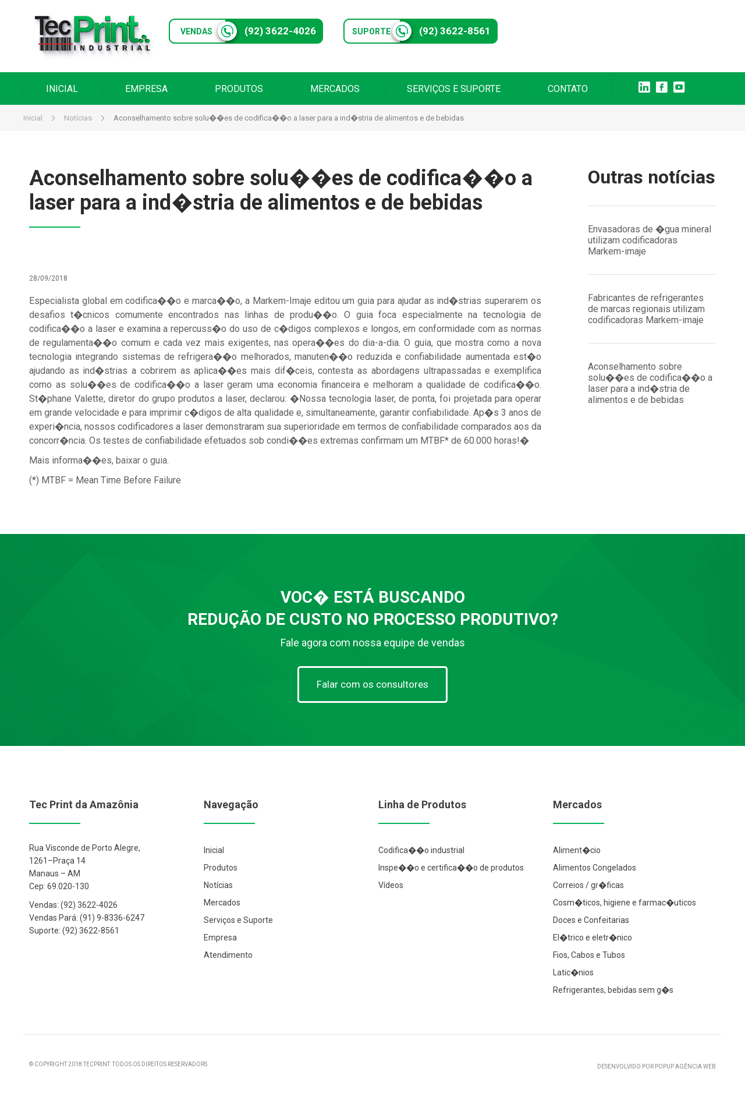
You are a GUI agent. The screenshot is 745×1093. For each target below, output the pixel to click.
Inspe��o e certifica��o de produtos (451, 867)
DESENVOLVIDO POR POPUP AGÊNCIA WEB (656, 1066)
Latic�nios (573, 972)
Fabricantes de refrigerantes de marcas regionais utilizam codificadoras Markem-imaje (646, 309)
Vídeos (390, 885)
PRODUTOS (239, 88)
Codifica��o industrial (421, 850)
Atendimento (228, 955)
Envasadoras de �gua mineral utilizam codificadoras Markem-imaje (649, 240)
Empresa (220, 937)
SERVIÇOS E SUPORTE (454, 88)
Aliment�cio (577, 850)
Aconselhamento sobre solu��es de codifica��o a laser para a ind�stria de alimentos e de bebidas (650, 383)
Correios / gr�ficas (588, 885)
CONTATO (568, 88)
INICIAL (62, 88)
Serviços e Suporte (238, 920)
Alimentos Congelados (594, 867)
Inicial (32, 118)
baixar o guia (141, 460)
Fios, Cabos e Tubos (589, 955)
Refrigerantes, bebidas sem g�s (613, 990)
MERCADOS (335, 88)
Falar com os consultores (372, 684)
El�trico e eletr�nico (592, 937)
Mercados (222, 902)
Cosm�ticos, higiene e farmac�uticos (624, 902)
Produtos (220, 867)
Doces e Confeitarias (591, 920)
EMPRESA (146, 88)
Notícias (78, 118)
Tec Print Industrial (93, 36)
